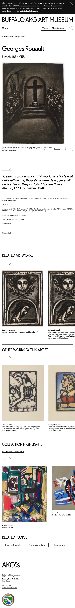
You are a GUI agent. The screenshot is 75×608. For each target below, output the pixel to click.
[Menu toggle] (5, 28)
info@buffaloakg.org (9, 588)
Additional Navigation (14, 36)
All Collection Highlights (13, 451)
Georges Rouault (23, 48)
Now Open (6, 581)
